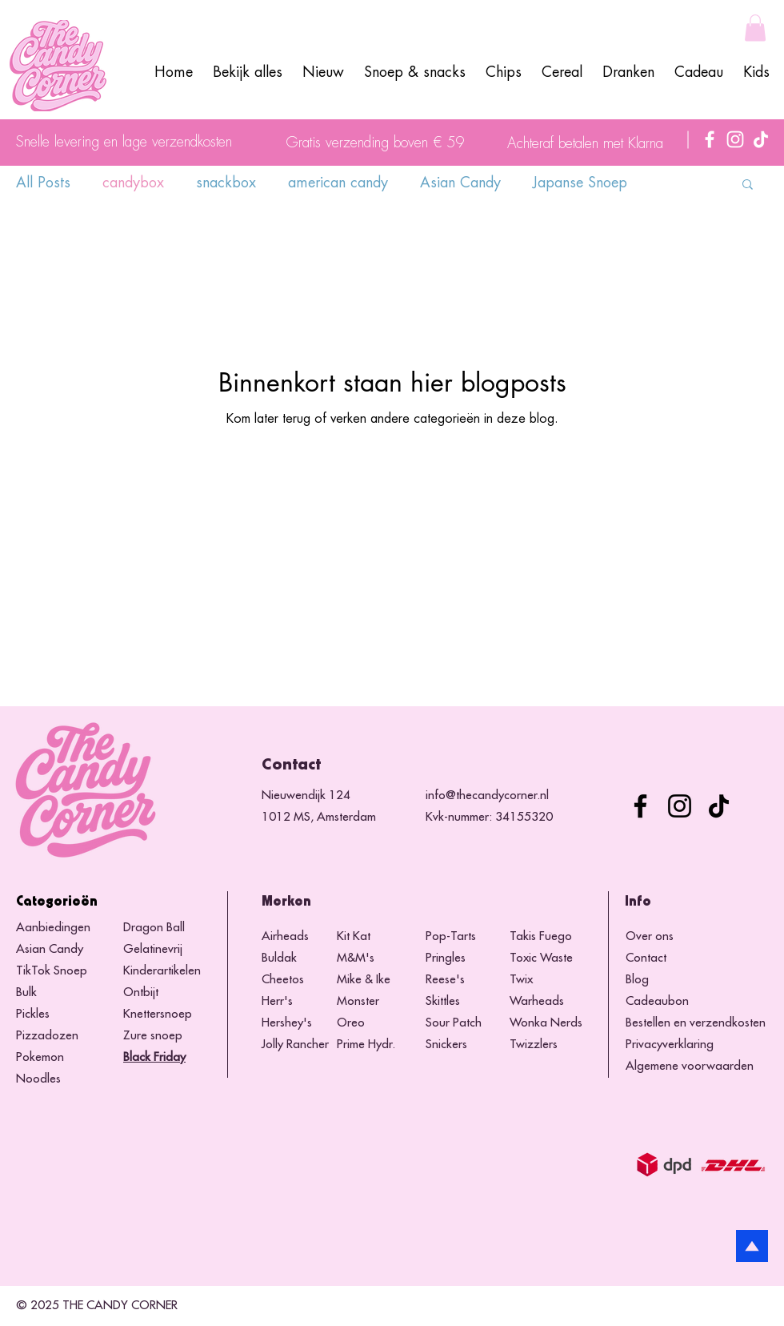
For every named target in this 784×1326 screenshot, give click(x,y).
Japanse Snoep (580, 182)
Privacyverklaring (670, 1045)
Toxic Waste (541, 958)
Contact (646, 958)
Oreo (351, 1023)
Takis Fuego (541, 936)
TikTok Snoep (51, 971)
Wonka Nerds (546, 1023)
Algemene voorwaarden (690, 1066)
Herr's (277, 1001)
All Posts (43, 182)
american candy (338, 182)
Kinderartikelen (162, 971)
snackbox (226, 182)
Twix (521, 980)
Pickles (33, 1014)
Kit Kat (353, 936)
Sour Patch (454, 1023)
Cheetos (284, 980)
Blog (637, 980)
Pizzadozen (47, 1036)
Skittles (443, 1001)
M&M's (355, 958)
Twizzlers (534, 1045)
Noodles (38, 1079)
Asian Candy (460, 182)
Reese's (445, 980)
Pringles (446, 958)
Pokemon (40, 1057)
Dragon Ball (154, 928)
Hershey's (287, 1023)
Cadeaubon (657, 1001)
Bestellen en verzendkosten (696, 1023)
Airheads (285, 936)
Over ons (650, 936)
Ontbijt (140, 992)
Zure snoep (152, 1036)
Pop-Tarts (451, 936)
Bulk (26, 992)
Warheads (537, 1001)
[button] (755, 27)
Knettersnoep (157, 1014)
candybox (133, 182)
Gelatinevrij (152, 949)
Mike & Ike (363, 980)
